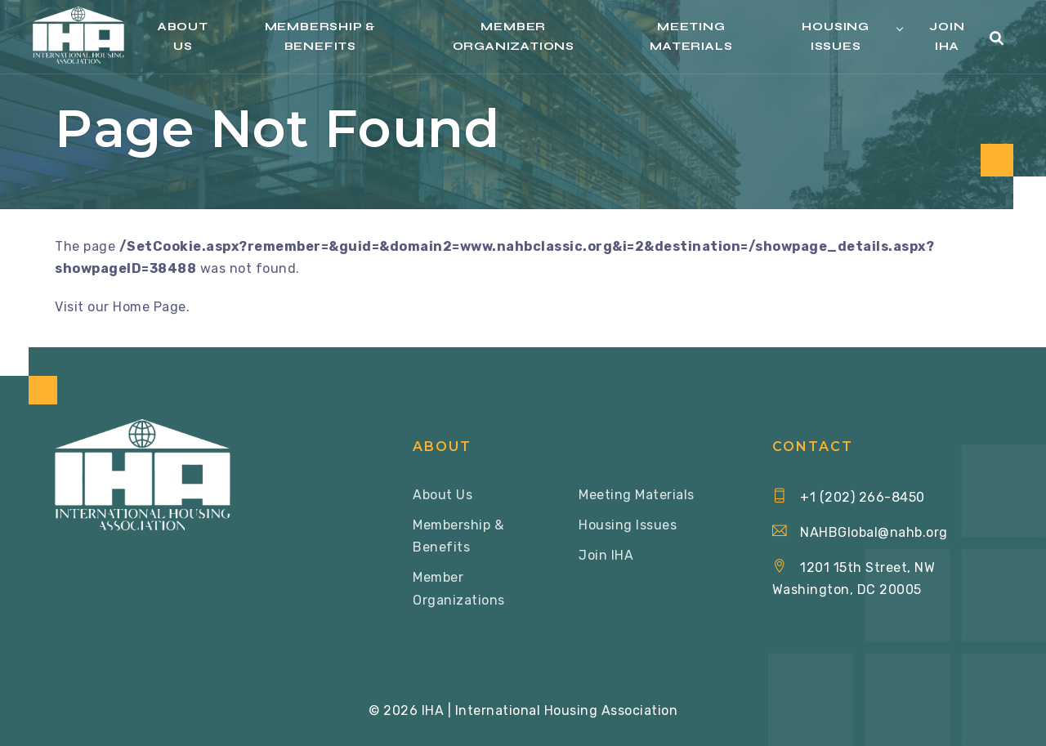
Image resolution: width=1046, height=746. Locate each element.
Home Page (149, 307)
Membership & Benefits (321, 36)
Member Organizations (513, 36)
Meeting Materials (691, 36)
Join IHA (946, 36)
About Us (183, 36)
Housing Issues (835, 36)
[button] (997, 39)
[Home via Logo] (78, 35)
